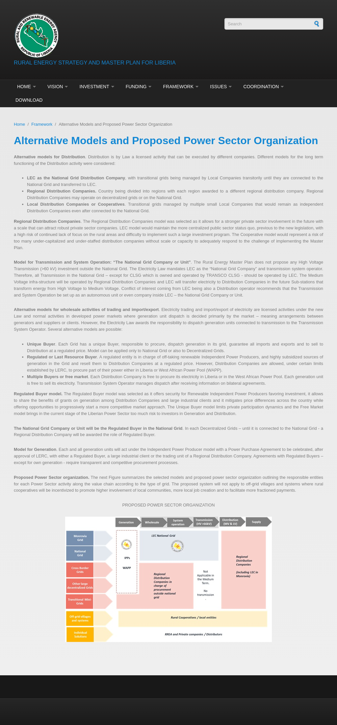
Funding (136, 86)
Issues (218, 86)
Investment (94, 86)
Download (28, 100)
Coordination (261, 86)
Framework (178, 86)
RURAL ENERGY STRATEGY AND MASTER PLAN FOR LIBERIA (95, 63)
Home (24, 86)
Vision (55, 86)
